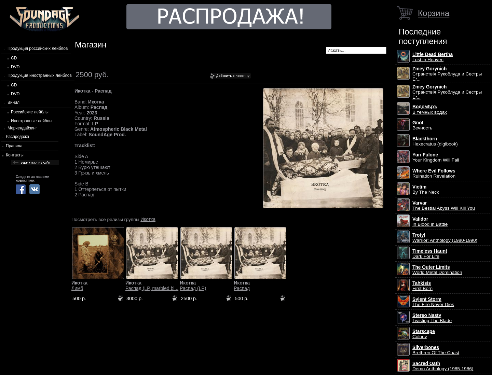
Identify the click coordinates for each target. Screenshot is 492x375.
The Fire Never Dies (433, 302)
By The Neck (425, 189)
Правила (14, 145)
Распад (242, 285)
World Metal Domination (437, 270)
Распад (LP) (193, 285)
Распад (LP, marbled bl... (151, 285)
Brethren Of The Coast (435, 350)
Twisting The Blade (432, 318)
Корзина (433, 13)
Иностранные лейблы (31, 121)
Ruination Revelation (433, 173)
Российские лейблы (30, 112)
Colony (423, 334)
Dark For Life (429, 254)
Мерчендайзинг (22, 128)
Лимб (79, 285)
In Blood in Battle (430, 222)
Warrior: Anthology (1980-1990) (444, 238)
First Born (422, 286)
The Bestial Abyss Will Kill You (443, 205)
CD (14, 58)
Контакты (15, 155)
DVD (15, 67)
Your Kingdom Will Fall (435, 157)
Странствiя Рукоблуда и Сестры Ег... (447, 74)
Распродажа (17, 136)
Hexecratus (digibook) (435, 141)
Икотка (147, 219)
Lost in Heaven (432, 57)
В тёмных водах (429, 109)
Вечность (422, 125)
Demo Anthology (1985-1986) (442, 366)
